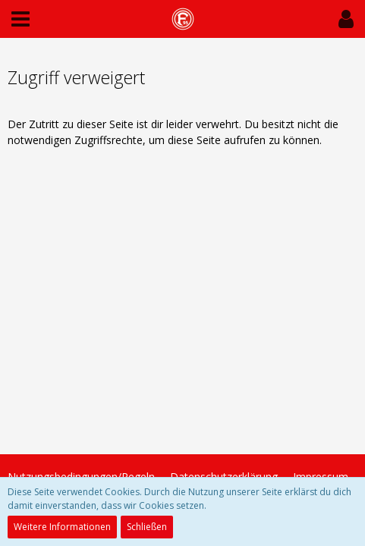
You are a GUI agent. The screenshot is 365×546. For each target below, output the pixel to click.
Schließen (147, 526)
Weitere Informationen (62, 526)
